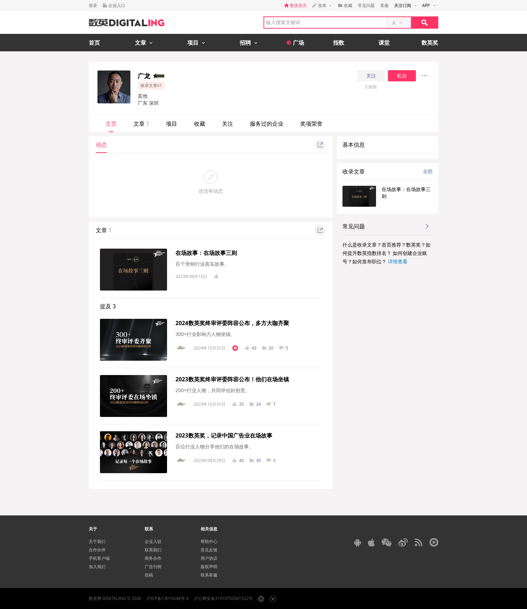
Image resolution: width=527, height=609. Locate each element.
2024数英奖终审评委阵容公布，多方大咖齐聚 (232, 323)
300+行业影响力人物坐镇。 (205, 334)
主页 (111, 123)
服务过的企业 (266, 123)
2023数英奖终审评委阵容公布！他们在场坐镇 (232, 379)
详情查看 (397, 261)
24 (255, 404)
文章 (141, 123)
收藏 (199, 123)
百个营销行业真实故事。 (202, 264)
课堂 (384, 42)
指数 (338, 42)
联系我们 (153, 550)
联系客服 (209, 575)
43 (251, 348)
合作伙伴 (97, 550)
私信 (402, 76)
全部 (428, 171)
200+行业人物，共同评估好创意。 (212, 390)
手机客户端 (99, 558)
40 (238, 460)
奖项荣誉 (311, 123)
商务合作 (153, 558)
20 (268, 348)
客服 (384, 5)
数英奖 (429, 42)
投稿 (149, 575)
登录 (93, 5)
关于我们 (97, 541)
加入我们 (97, 567)
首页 (94, 42)
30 (255, 460)
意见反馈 (209, 550)
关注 (371, 76)
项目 (171, 123)
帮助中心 (209, 541)
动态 (101, 144)
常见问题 (366, 5)
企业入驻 (153, 541)
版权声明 (209, 567)
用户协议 (209, 558)
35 (238, 404)
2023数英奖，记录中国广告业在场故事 (223, 435)
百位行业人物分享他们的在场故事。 (214, 446)
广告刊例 (153, 567)
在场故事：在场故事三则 (206, 253)
